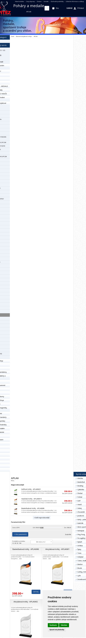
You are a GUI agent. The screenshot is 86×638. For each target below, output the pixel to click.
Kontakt (46, 1)
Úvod (12, 36)
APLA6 (35, 36)
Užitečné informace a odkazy (75, 1)
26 (15, 543)
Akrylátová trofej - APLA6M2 (26, 601)
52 (17, 543)
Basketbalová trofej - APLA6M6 (32, 508)
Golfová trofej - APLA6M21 (31, 489)
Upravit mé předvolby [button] (57, 630)
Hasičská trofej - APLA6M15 (31, 499)
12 (13, 543)
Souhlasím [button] (53, 625)
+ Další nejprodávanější (41, 518)
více (20, 558)
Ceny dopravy (30, 1)
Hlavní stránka (19, 1)
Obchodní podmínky (57, 1)
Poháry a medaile (28, 5)
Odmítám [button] (64, 625)
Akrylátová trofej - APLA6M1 (57, 549)
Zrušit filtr (68, 534)
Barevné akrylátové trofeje (24, 36)
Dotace (39, 1)
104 (20, 543)
